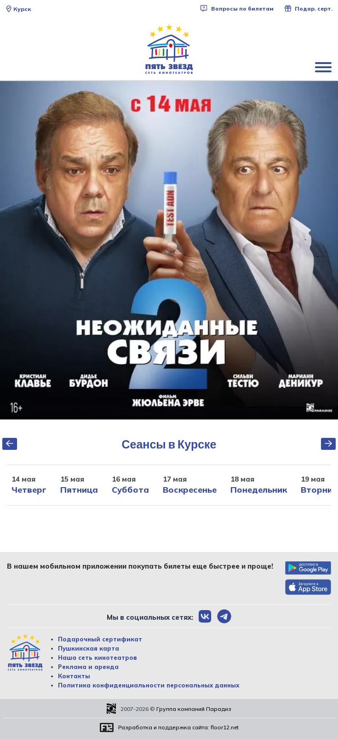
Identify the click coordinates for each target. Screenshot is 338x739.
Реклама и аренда (88, 666)
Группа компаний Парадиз (193, 708)
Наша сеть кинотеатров (97, 657)
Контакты (74, 676)
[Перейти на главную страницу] (169, 49)
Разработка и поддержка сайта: (178, 727)
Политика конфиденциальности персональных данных (148, 685)
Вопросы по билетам (237, 8)
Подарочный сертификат (100, 639)
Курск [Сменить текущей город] (18, 9)
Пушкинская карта (88, 648)
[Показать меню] (324, 67)
